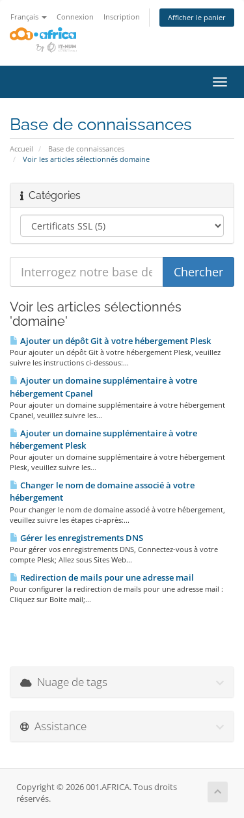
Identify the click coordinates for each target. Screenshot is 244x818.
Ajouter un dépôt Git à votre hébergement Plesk (110, 341)
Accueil (21, 148)
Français (28, 16)
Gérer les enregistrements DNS (76, 538)
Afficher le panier (197, 17)
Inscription (121, 16)
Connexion (75, 16)
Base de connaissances (86, 148)
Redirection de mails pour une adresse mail (102, 577)
